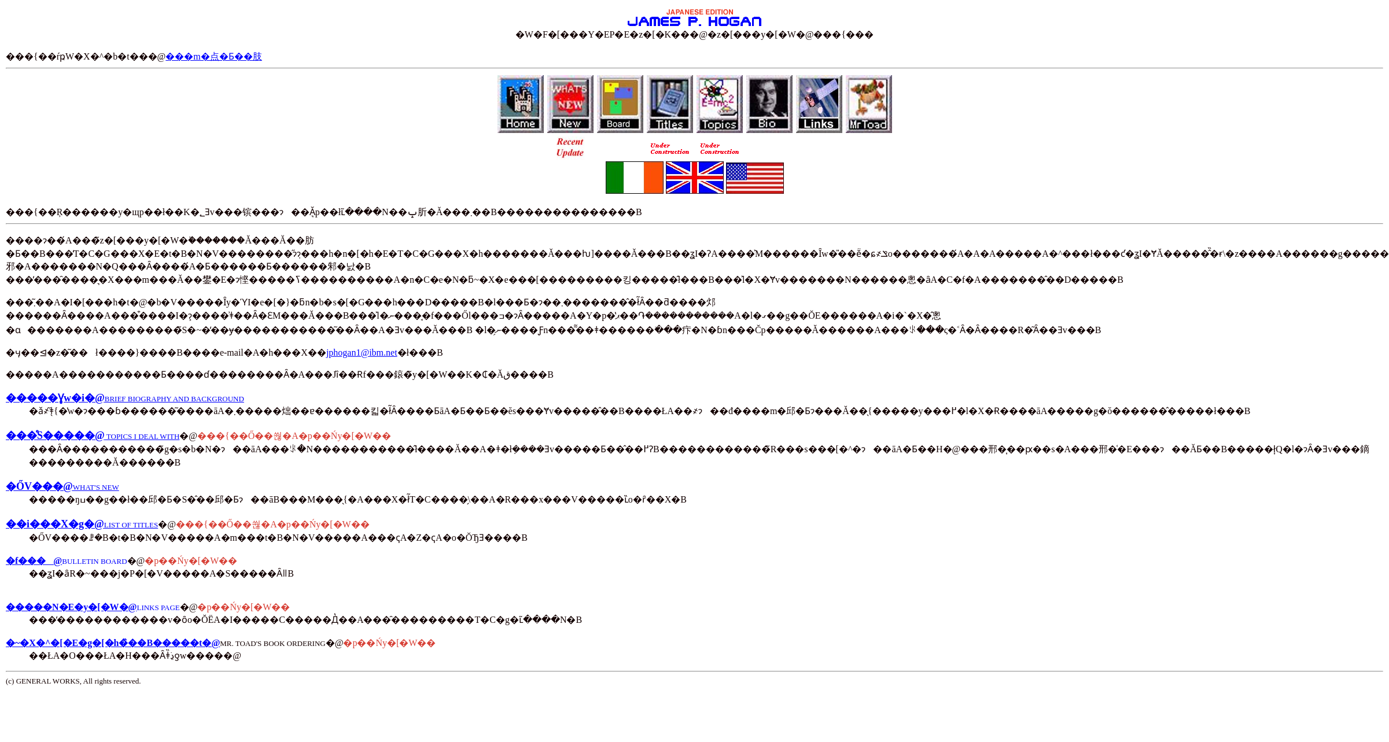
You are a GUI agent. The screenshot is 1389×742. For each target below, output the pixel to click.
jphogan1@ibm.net (361, 352)
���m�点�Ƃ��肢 (213, 56)
